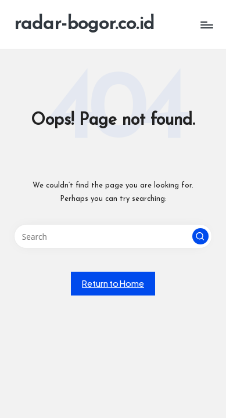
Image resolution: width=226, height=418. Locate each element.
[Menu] (206, 24)
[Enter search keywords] (113, 236)
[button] (200, 236)
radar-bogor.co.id (84, 24)
